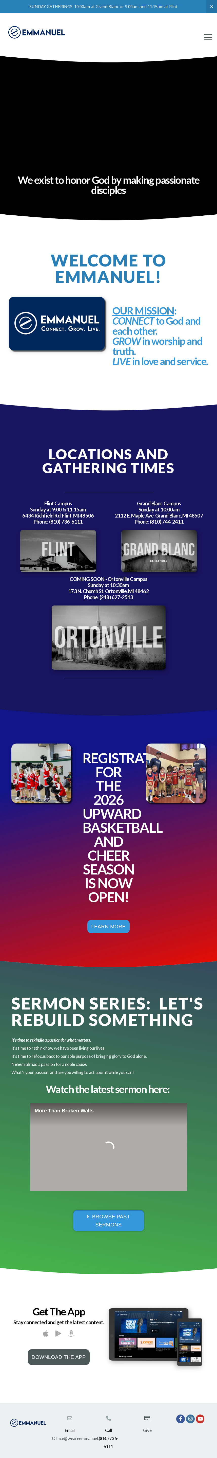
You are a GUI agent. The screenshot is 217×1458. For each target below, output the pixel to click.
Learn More (108, 926)
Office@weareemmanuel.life (78, 1438)
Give (147, 1430)
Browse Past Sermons (108, 1220)
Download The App (59, 1357)
